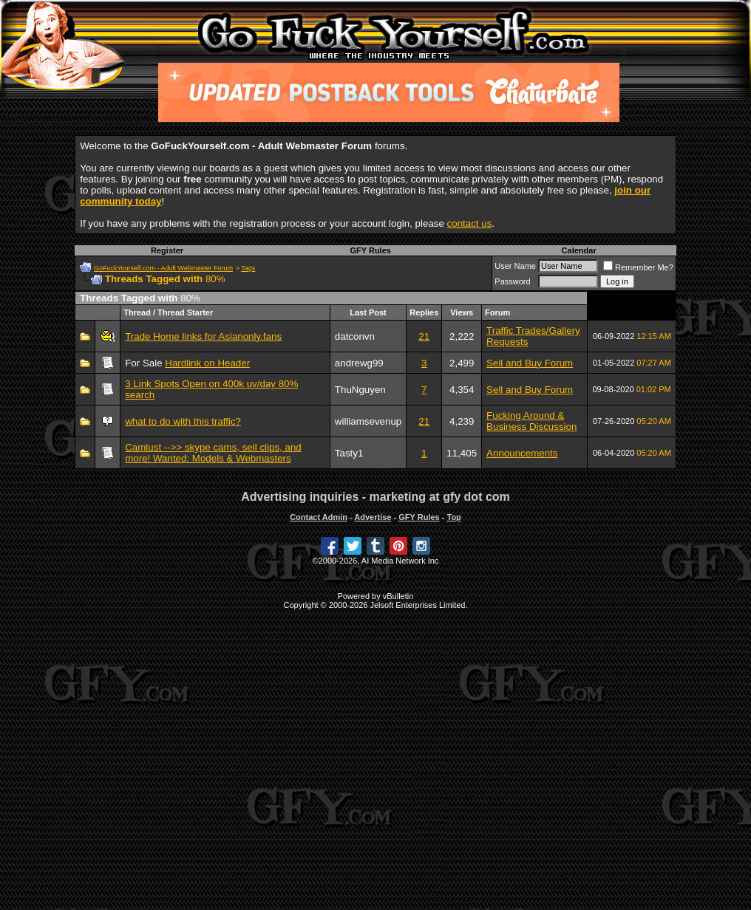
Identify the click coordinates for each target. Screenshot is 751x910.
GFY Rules (370, 250)
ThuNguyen (360, 389)
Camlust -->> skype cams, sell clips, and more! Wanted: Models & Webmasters (213, 453)
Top (453, 517)
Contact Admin (318, 517)
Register (167, 250)
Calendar (579, 250)
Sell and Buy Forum (529, 363)
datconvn (355, 336)
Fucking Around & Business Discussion (531, 421)
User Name (515, 265)
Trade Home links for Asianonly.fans (203, 336)
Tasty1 (349, 453)
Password (512, 281)
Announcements (521, 453)
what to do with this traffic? (183, 421)
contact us (469, 223)
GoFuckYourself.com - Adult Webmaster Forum (163, 268)
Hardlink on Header (207, 363)
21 (423, 336)
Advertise (372, 517)
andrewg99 (359, 363)
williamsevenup (368, 421)
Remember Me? (638, 267)
